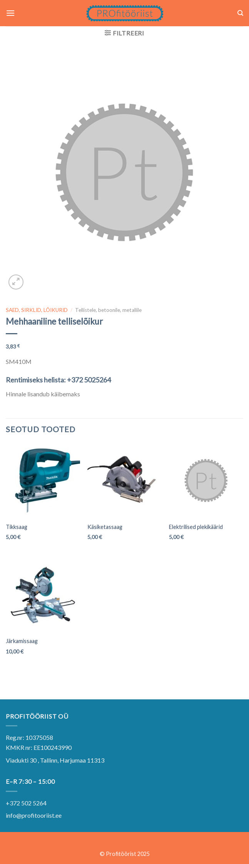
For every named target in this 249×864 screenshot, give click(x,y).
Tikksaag (16, 527)
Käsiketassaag (104, 527)
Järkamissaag (22, 641)
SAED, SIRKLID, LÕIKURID (37, 310)
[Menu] (10, 12)
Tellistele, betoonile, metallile (108, 310)
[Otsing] (240, 13)
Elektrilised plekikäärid (196, 527)
